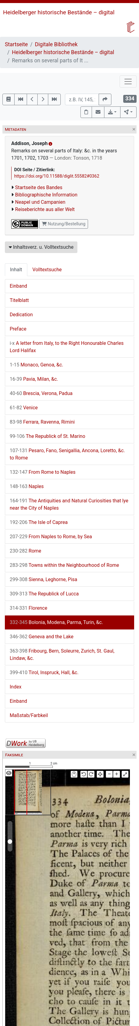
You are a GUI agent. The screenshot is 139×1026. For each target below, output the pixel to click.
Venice (24, 408)
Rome (25, 551)
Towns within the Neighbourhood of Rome (64, 565)
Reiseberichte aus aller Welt (45, 209)
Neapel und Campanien (40, 202)
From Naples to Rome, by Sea (51, 536)
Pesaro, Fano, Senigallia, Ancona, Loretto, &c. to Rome (67, 454)
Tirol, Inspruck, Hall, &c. (44, 672)
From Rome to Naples (43, 472)
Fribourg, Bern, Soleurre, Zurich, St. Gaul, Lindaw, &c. (62, 654)
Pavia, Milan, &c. (34, 379)
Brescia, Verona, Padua (41, 393)
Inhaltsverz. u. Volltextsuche (41, 247)
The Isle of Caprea (39, 522)
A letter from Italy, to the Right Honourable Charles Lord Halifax (67, 346)
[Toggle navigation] (128, 81)
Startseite (16, 44)
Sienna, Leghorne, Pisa (43, 579)
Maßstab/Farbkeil (29, 715)
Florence (28, 608)
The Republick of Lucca (44, 594)
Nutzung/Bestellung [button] (63, 223)
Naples (27, 486)
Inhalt (16, 269)
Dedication (21, 314)
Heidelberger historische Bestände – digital (58, 12)
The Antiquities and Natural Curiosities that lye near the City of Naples (69, 504)
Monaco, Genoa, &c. (36, 365)
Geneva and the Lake (41, 637)
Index (16, 687)
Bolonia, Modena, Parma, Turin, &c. (56, 622)
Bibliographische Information (46, 195)
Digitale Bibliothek (56, 44)
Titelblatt (19, 300)
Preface (18, 329)
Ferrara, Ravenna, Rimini (42, 422)
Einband (18, 286)
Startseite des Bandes (39, 187)
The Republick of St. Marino (47, 436)
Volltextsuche (47, 269)
